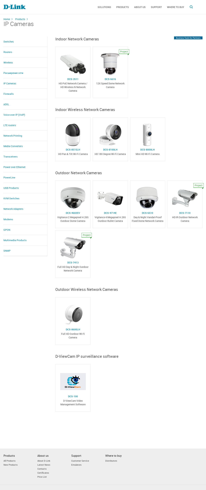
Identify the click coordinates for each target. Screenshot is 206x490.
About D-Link (43, 460)
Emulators (76, 464)
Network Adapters (13, 208)
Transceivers (10, 156)
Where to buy (175, 7)
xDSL (6, 104)
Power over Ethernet (14, 167)
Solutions (104, 7)
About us (140, 7)
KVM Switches (11, 198)
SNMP (6, 250)
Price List (42, 476)
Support (156, 7)
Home (6, 19)
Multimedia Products (15, 240)
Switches (8, 41)
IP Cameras (9, 83)
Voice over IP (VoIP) (14, 114)
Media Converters (13, 146)
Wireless (8, 62)
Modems (8, 219)
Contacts (42, 468)
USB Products (11, 188)
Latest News (43, 464)
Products (122, 7)
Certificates (43, 472)
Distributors (111, 460)
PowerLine (9, 177)
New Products (10, 464)
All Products (9, 460)
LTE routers (9, 125)
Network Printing (12, 135)
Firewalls (8, 93)
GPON (6, 229)
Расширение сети (13, 73)
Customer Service (80, 460)
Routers (7, 52)
